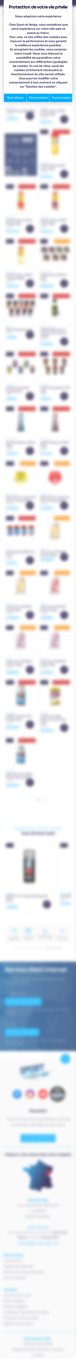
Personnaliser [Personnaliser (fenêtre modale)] (38, 97)
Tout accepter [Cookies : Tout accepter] (61, 97)
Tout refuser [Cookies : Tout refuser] (15, 97)
